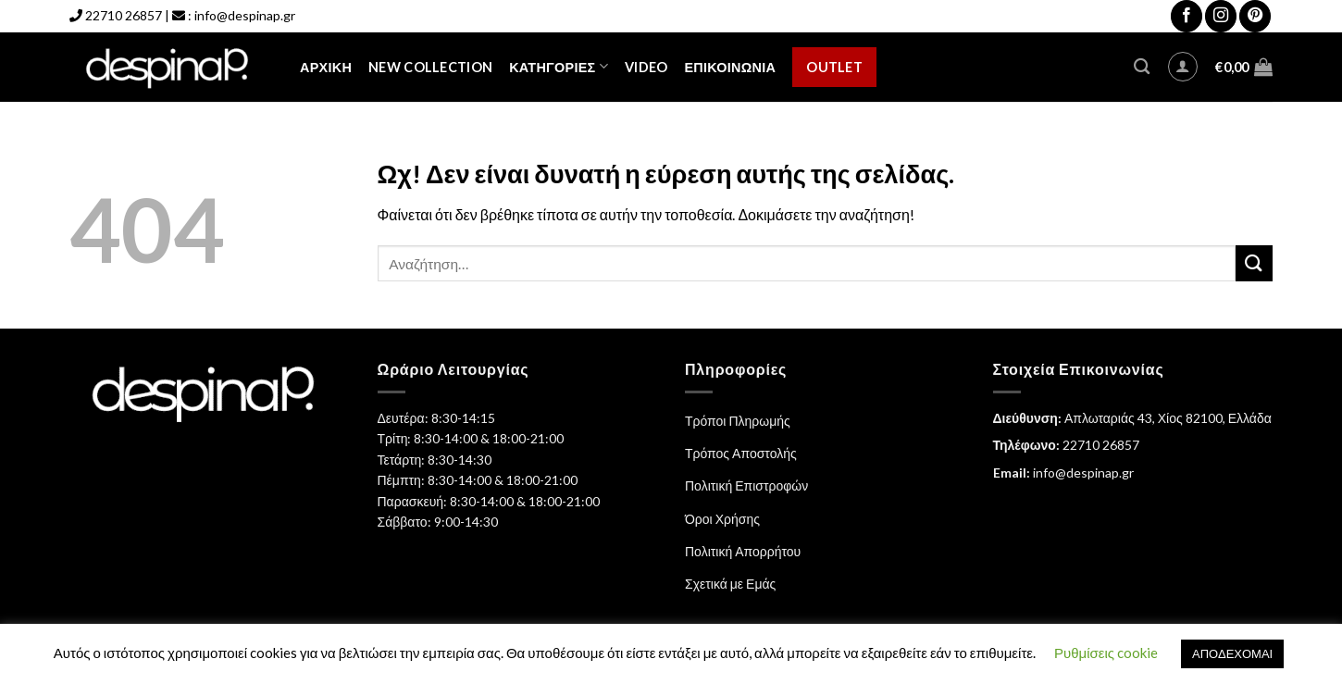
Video (646, 67)
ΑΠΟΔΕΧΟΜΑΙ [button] (1232, 653)
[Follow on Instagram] (1220, 16)
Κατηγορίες (558, 66)
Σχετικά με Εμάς (730, 583)
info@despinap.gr (244, 15)
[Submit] (1254, 263)
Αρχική (326, 67)
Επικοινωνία (730, 67)
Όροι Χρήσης (722, 519)
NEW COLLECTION (430, 67)
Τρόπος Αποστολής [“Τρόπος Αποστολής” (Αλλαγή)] (741, 453)
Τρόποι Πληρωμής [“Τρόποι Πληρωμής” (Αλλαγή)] (737, 421)
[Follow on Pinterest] (1255, 16)
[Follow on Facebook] (1186, 16)
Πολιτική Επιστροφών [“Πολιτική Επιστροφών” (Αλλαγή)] (746, 485)
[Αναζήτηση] (1141, 67)
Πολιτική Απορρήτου (743, 551)
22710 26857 (123, 15)
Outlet (834, 67)
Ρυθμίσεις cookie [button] (1106, 652)
